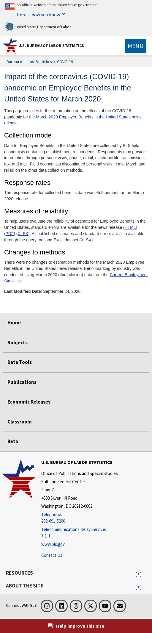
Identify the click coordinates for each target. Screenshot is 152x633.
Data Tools (19, 362)
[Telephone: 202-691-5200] (79, 518)
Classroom (19, 421)
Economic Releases (28, 401)
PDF (10, 233)
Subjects (17, 342)
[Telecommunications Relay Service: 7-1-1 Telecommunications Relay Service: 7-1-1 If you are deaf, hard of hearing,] (79, 533)
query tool (35, 239)
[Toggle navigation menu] (135, 46)
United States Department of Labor (38, 26)
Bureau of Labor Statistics (29, 61)
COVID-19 (65, 61)
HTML (130, 227)
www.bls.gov (53, 544)
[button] (138, 574)
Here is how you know (38, 15)
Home (14, 322)
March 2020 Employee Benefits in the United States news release (72, 120)
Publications (22, 382)
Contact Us (51, 555)
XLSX (23, 233)
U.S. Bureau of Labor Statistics (51, 45)
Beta (12, 441)
